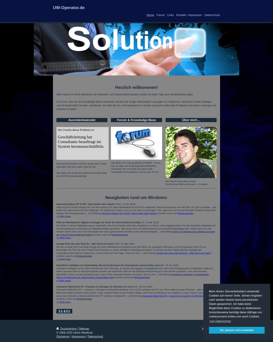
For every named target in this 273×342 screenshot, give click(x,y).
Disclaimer (62, 336)
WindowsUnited (185, 213)
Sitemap (84, 328)
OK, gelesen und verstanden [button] (237, 330)
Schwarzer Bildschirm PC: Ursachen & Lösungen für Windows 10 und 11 (178, 296)
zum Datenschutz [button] (220, 321)
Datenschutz (95, 336)
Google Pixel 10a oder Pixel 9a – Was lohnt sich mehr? (183, 253)
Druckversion (66, 328)
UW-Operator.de (69, 7)
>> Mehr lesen (63, 216)
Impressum (78, 336)
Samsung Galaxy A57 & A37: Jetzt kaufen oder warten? (129, 213)
